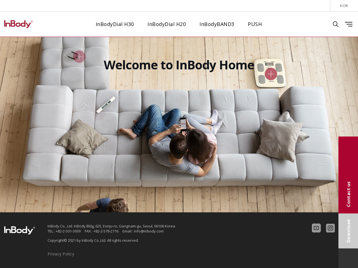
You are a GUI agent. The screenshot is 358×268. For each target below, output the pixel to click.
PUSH (255, 24)
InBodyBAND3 (216, 24)
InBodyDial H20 (166, 24)
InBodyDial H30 (115, 24)
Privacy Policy (61, 254)
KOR (344, 5)
